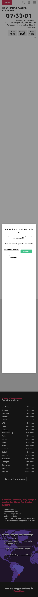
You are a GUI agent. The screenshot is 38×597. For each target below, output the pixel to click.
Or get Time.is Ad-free (11, 249)
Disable (26, 251)
